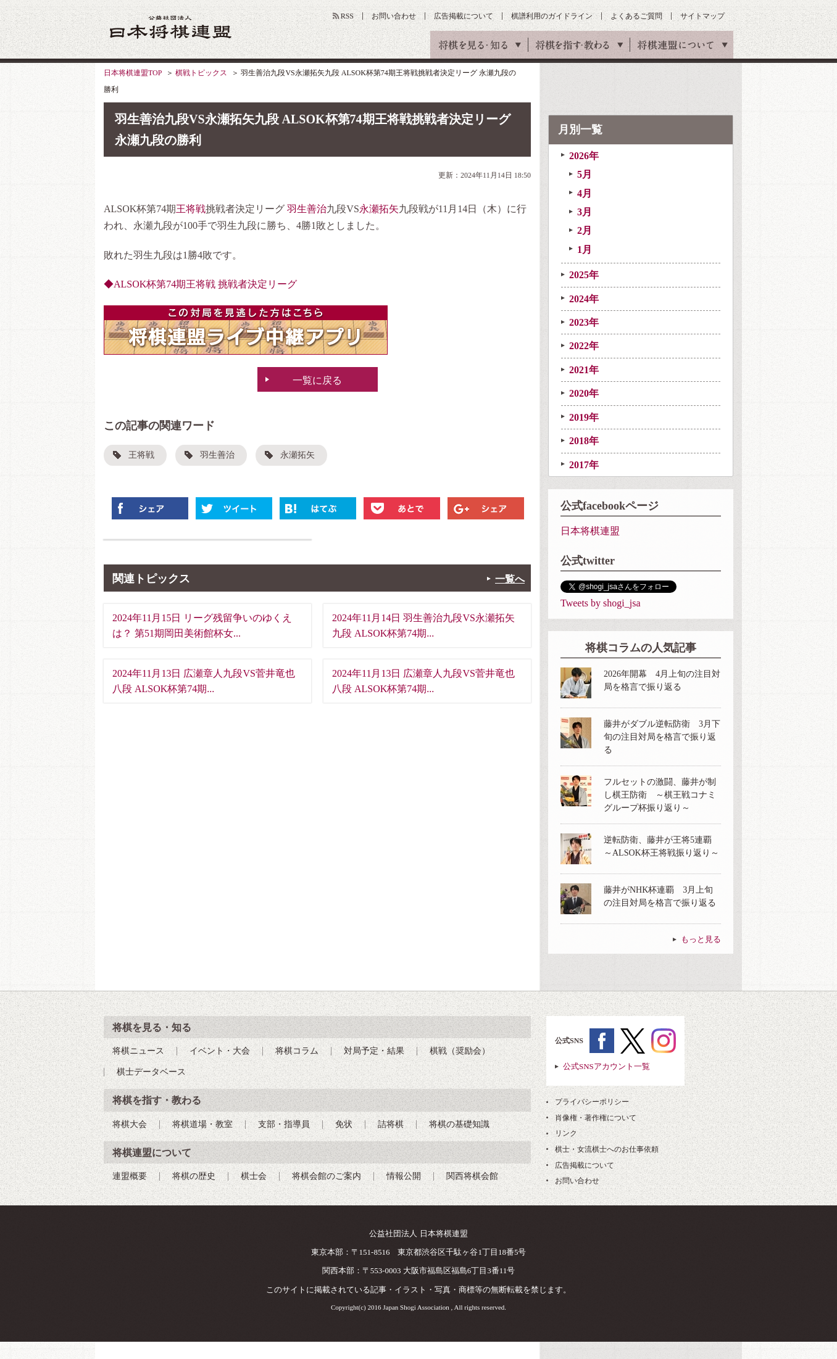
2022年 (584, 346)
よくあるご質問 (636, 16)
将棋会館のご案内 (326, 1176)
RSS (347, 16)
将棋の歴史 (193, 1176)
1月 (584, 249)
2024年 (584, 299)
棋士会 (254, 1176)
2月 (584, 230)
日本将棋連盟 (590, 531)
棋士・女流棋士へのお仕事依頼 (607, 1149)
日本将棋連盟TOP (133, 72)
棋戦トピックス (201, 72)
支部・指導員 (284, 1124)
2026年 (584, 156)
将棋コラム (297, 1050)
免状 (343, 1124)
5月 (584, 174)
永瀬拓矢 (379, 209)
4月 (584, 193)
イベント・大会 (219, 1050)
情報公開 (403, 1176)
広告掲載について (463, 16)
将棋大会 (129, 1124)
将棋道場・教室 (202, 1124)
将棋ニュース (138, 1050)
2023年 (584, 322)
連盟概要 (129, 1176)
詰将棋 (391, 1124)
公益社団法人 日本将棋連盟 (171, 26)
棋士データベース (151, 1071)
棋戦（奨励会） (460, 1050)
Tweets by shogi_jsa (600, 603)
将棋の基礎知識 (459, 1124)
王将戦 (191, 209)
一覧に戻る (317, 380)
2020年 (584, 393)
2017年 (584, 465)
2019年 (584, 417)
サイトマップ (702, 16)
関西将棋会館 (472, 1176)
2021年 (584, 370)
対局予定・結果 (374, 1050)
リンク (566, 1133)
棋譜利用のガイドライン (552, 16)
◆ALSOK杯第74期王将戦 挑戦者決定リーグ (200, 284)
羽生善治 (307, 209)
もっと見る (701, 939)
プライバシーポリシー (592, 1101)
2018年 (584, 441)
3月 (584, 212)
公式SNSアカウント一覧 (606, 1066)
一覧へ (510, 579)
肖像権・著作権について (595, 1117)
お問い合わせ (394, 16)
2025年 (584, 275)
